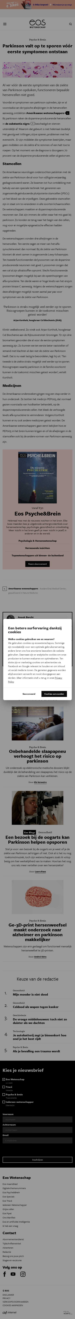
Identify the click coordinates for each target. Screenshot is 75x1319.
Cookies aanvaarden (54, 693)
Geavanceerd (29, 693)
